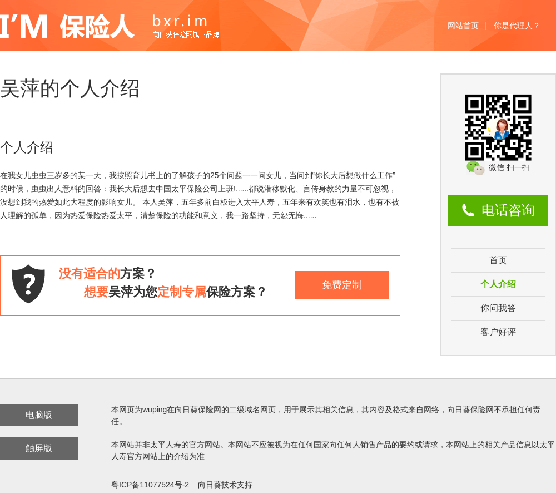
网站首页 (463, 25)
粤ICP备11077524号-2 (150, 484)
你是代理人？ (517, 25)
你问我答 (498, 308)
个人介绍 (498, 284)
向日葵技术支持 (225, 484)
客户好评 (498, 332)
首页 (498, 260)
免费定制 (342, 284)
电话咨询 (508, 210)
